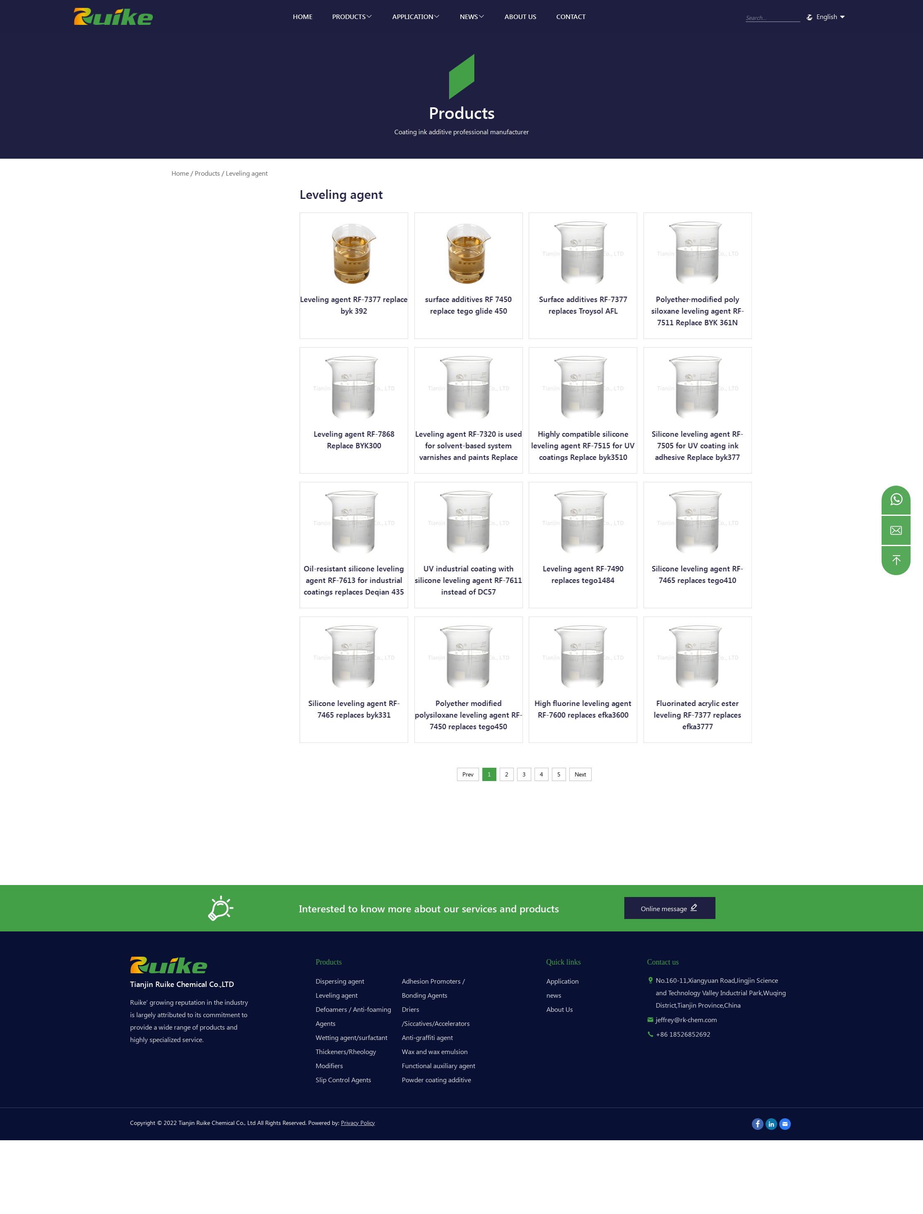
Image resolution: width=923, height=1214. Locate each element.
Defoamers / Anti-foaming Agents (161, 298)
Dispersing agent (147, 251)
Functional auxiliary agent (160, 495)
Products (352, 16)
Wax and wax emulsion (156, 474)
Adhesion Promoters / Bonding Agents (155, 399)
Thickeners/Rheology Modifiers (154, 348)
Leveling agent (247, 173)
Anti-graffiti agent (149, 453)
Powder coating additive (159, 517)
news (472, 16)
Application (416, 16)
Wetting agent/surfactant (160, 323)
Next (635, 774)
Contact (571, 16)
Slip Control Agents (151, 373)
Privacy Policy (358, 1123)
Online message (669, 907)
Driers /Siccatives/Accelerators (154, 428)
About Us (520, 16)
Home (302, 16)
